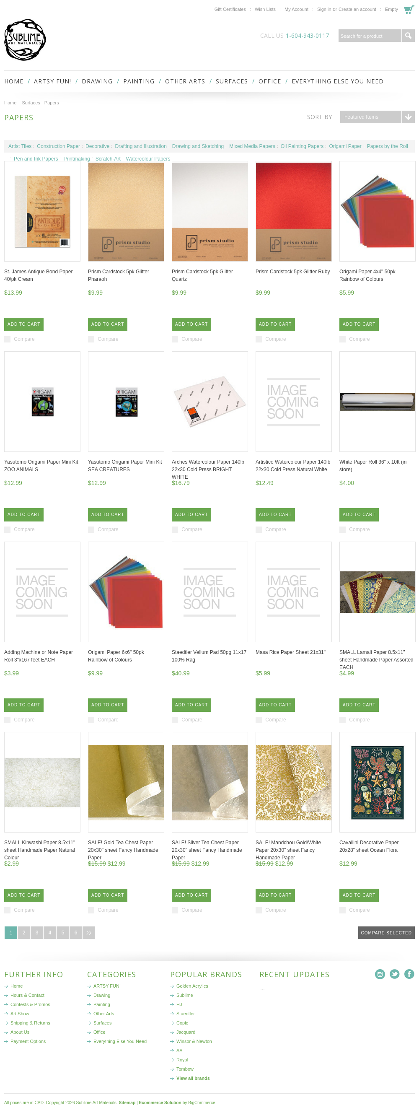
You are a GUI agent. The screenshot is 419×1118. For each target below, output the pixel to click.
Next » (89, 932)
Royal (182, 1059)
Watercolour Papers (148, 159)
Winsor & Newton (194, 1041)
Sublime (184, 995)
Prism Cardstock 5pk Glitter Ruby (293, 272)
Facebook (409, 974)
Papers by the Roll (387, 146)
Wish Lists (265, 9)
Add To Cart (24, 324)
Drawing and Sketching (198, 146)
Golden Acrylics (192, 985)
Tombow (185, 1068)
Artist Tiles (19, 146)
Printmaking (76, 159)
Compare (24, 339)
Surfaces (232, 81)
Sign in (324, 9)
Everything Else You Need (338, 81)
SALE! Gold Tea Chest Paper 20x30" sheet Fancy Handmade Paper (123, 850)
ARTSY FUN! (52, 81)
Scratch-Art (108, 159)
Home (10, 102)
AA (179, 1050)
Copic (182, 1022)
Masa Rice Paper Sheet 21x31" (291, 652)
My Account (296, 9)
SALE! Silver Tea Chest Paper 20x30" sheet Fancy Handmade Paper (207, 850)
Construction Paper (58, 146)
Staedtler (185, 1013)
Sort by (319, 117)
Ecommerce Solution (160, 1102)
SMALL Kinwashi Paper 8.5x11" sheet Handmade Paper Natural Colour (39, 850)
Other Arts (185, 81)
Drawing (97, 81)
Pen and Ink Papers (36, 159)
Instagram (380, 974)
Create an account (357, 9)
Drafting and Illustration (140, 146)
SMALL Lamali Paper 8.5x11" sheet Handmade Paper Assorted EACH (376, 659)
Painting (139, 81)
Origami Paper (345, 146)
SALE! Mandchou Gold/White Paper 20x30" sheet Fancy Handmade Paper (288, 850)
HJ (179, 1004)
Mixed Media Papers (252, 146)
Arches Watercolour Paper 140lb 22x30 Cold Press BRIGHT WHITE (208, 469)
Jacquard (185, 1032)
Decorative (97, 146)
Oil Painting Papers (302, 146)
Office (270, 81)
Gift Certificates (230, 9)
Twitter (395, 974)
